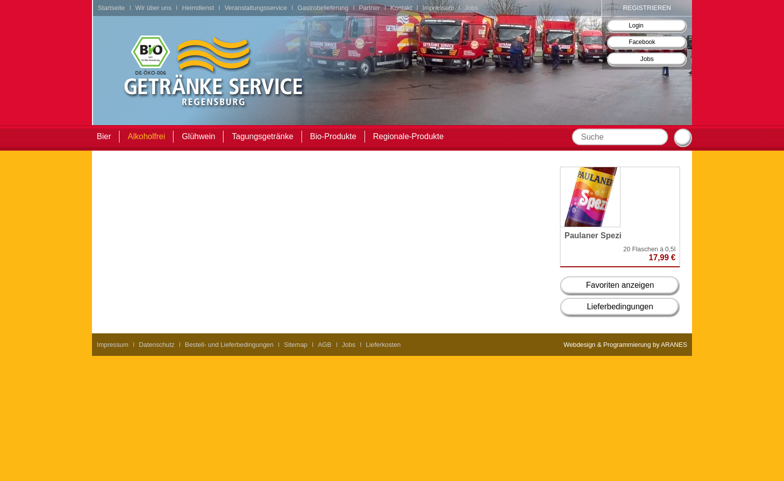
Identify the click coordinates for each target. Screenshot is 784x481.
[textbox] (620, 137)
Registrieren (647, 8)
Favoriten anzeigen (620, 285)
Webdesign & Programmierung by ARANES (625, 344)
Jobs (647, 59)
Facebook (642, 42)
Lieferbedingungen (620, 306)
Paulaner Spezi (593, 235)
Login (636, 25)
